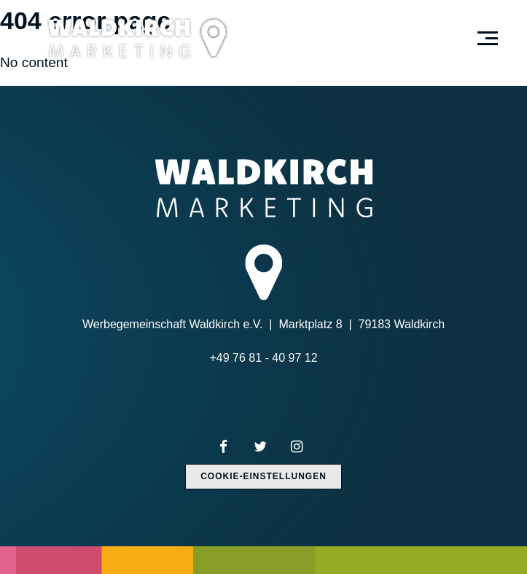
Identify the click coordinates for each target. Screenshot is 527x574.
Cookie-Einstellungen (263, 476)
